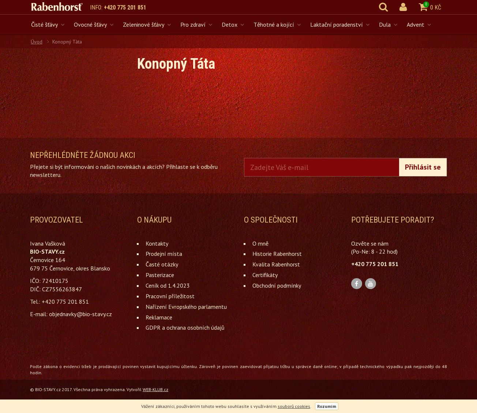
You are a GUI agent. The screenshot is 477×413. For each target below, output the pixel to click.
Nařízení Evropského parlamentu (186, 306)
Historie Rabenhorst (277, 253)
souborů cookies (294, 406)
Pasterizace (160, 275)
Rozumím (326, 406)
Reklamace (159, 317)
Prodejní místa (164, 253)
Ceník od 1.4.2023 (168, 285)
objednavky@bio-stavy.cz (80, 314)
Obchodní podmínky (276, 285)
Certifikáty (265, 275)
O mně (260, 243)
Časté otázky (162, 264)
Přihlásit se (423, 167)
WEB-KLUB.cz (155, 389)
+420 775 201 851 (125, 7)
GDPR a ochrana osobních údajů (185, 327)
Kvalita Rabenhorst (276, 264)
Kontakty (157, 243)
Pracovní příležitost (170, 296)
